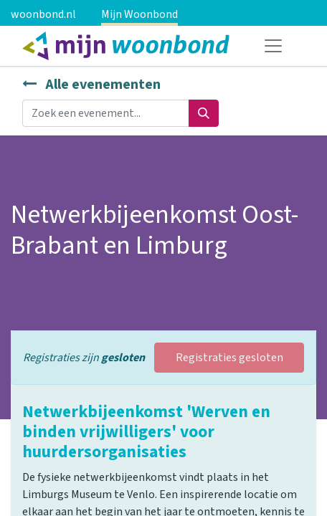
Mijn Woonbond (139, 14)
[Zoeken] (204, 113)
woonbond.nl (43, 14)
